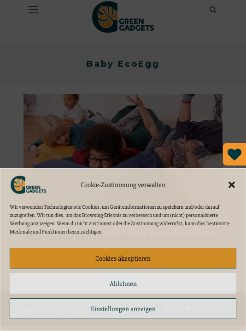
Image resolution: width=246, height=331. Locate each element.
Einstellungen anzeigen (123, 309)
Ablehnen (123, 284)
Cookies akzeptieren (123, 258)
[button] (231, 184)
